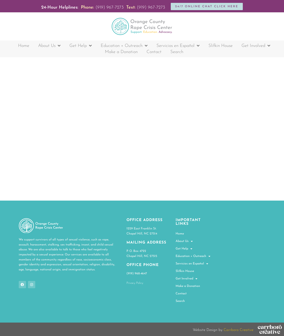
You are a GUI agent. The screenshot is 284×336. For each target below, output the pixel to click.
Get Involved (255, 46)
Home (23, 46)
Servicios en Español (178, 46)
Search (176, 52)
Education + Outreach (124, 46)
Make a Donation (121, 52)
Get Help (80, 46)
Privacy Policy (134, 283)
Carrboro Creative (238, 330)
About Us (49, 46)
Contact (154, 52)
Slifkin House (220, 46)
